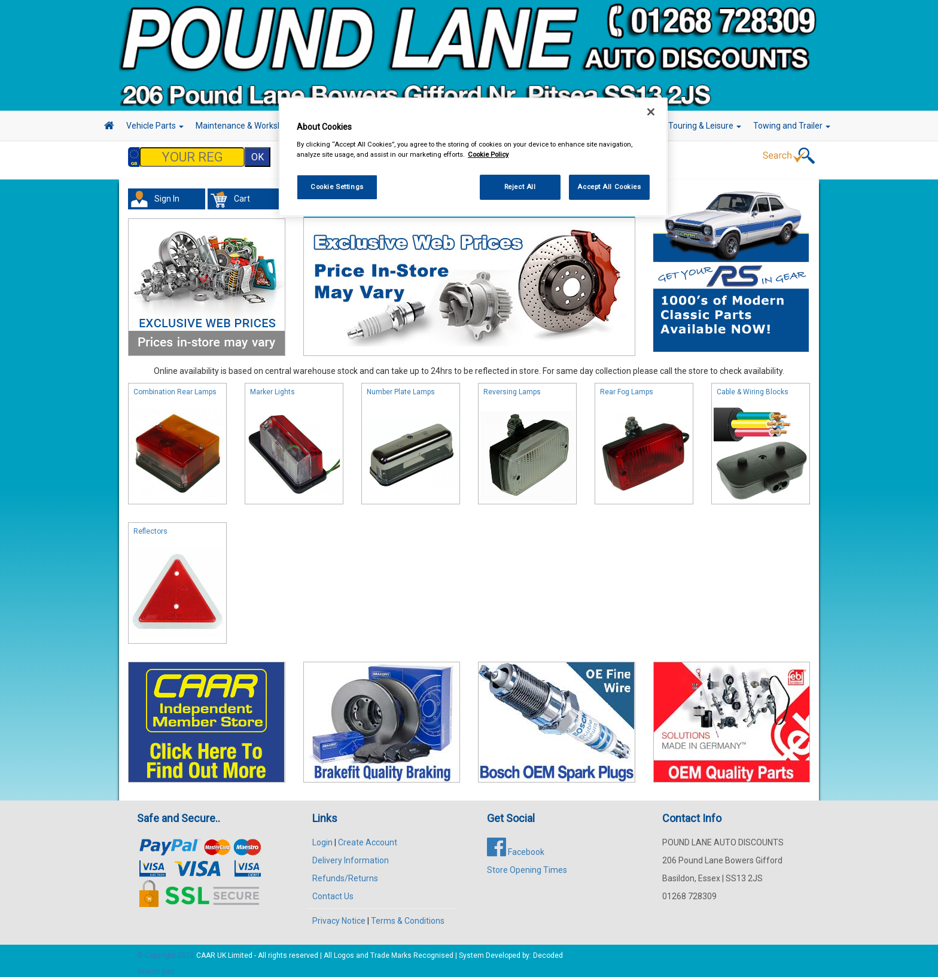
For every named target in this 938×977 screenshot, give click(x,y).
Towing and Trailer (791, 125)
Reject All (520, 186)
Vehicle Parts (155, 125)
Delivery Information (350, 854)
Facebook (515, 846)
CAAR (205, 949)
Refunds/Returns (345, 872)
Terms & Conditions (407, 915)
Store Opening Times (527, 864)
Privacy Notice (339, 915)
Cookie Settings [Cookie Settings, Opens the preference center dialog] (337, 186)
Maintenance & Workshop (248, 125)
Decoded (548, 949)
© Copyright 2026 (166, 949)
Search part (156, 965)
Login (322, 836)
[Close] (651, 112)
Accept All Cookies (609, 186)
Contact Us (333, 890)
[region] (473, 157)
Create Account (367, 836)
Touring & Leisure (704, 125)
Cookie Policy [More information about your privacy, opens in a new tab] (488, 154)
